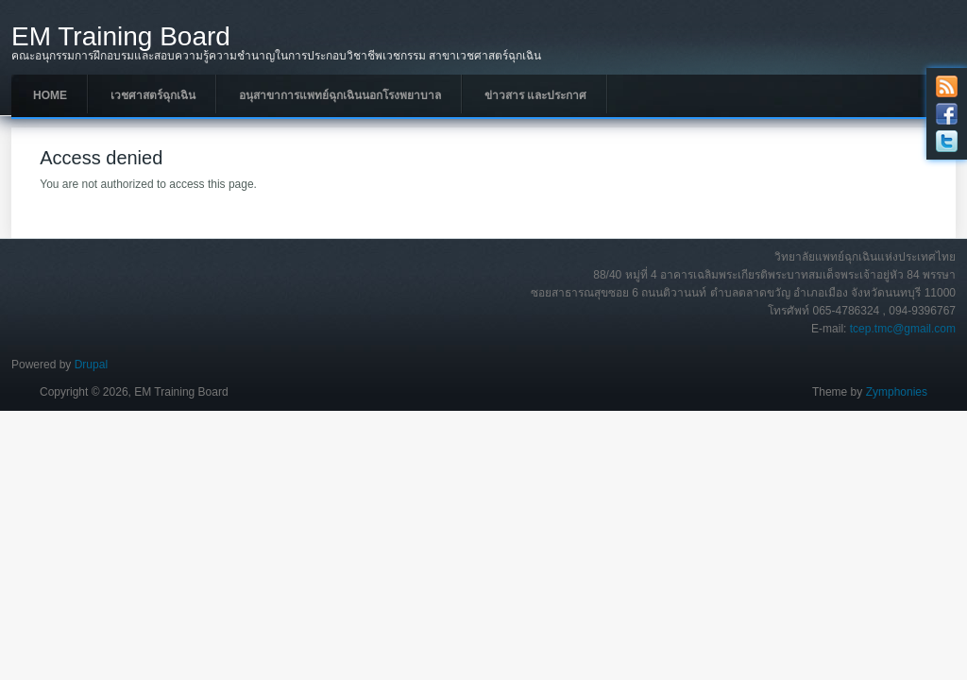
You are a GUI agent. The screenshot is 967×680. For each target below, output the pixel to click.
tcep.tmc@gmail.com (903, 328)
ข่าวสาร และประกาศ (535, 95)
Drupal (91, 364)
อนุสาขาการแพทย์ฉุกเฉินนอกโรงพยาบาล (340, 95)
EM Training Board (120, 37)
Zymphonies (896, 392)
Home (50, 95)
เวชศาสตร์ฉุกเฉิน (152, 95)
